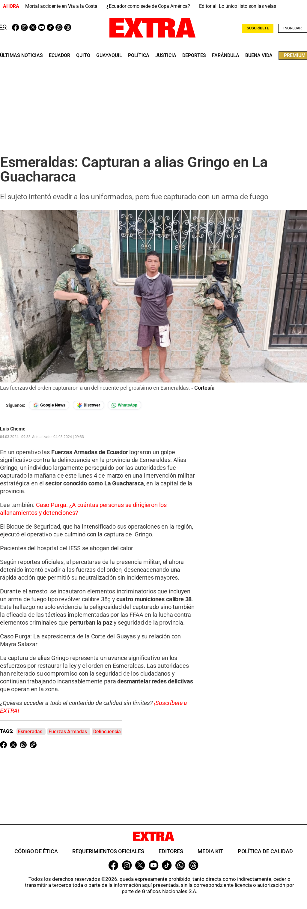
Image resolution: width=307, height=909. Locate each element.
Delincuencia (107, 731)
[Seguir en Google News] (49, 405)
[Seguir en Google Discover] (88, 405)
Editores (171, 851)
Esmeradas (30, 731)
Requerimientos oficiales (108, 851)
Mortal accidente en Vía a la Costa (61, 6)
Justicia (165, 55)
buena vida (259, 55)
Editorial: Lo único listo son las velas (237, 6)
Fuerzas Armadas (68, 731)
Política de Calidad (265, 851)
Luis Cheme (12, 429)
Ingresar (292, 28)
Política (138, 55)
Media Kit (210, 851)
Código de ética (36, 851)
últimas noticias (21, 55)
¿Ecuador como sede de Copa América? (148, 6)
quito (83, 55)
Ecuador (59, 55)
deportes (194, 55)
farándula (225, 55)
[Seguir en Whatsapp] (124, 405)
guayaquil (109, 55)
